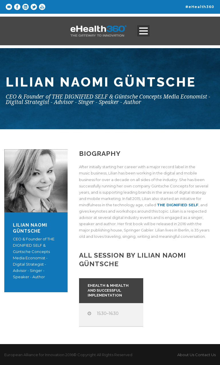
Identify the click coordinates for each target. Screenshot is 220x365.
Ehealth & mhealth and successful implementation (108, 290)
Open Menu (143, 30)
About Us (185, 354)
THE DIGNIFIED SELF (178, 205)
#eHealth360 (199, 7)
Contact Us (205, 354)
